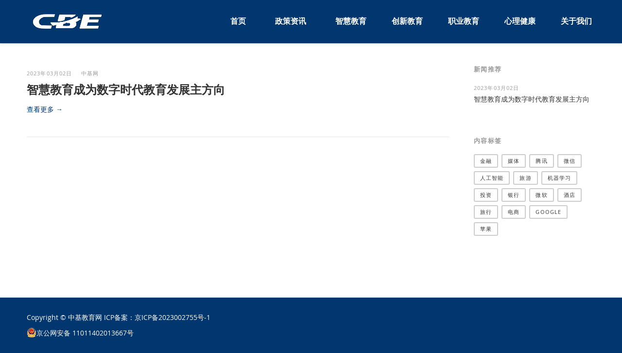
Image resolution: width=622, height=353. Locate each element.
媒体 (513, 160)
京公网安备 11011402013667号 (85, 332)
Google (548, 211)
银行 (513, 194)
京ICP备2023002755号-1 (172, 317)
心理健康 (520, 21)
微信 (569, 160)
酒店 (569, 194)
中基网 (90, 73)
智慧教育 (350, 21)
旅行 (486, 211)
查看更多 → (45, 109)
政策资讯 (290, 21)
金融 (486, 160)
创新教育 (407, 21)
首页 (238, 21)
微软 (541, 194)
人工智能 (491, 177)
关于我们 (576, 21)
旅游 (525, 177)
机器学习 (559, 177)
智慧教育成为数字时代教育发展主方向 (126, 89)
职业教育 (463, 21)
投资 (486, 194)
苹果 (486, 228)
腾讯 (541, 160)
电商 (513, 211)
